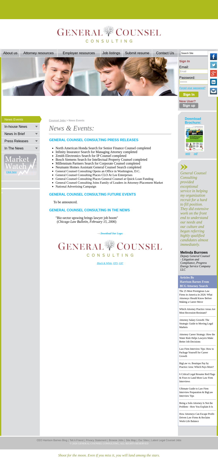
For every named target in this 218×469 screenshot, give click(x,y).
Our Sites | (144, 440)
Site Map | (131, 440)
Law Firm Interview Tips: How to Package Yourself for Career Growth (196, 352)
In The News (14, 148)
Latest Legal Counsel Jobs (166, 440)
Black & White (104, 263)
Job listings (111, 53)
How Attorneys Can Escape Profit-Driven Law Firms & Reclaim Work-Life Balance (197, 417)
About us (10, 53)
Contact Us (165, 53)
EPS (115, 263)
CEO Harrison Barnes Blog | (53, 440)
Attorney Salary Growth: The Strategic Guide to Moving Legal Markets (196, 323)
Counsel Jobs (57, 120)
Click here (11, 172)
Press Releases (16, 141)
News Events (13, 119)
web (187, 153)
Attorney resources (38, 53)
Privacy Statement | (97, 440)
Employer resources (79, 53)
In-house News (15, 126)
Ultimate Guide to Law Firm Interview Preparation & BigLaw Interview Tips (196, 392)
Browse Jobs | (117, 440)
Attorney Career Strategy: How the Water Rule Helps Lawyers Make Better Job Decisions (197, 338)
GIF (121, 263)
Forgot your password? (192, 88)
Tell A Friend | (77, 440)
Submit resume (137, 53)
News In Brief (14, 134)
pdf (196, 153)
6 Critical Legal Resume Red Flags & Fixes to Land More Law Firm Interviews (197, 378)
